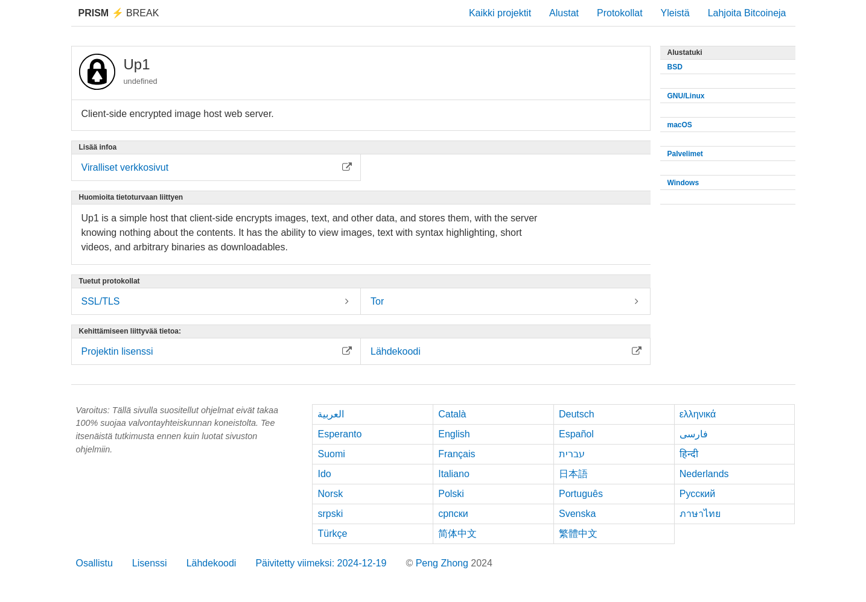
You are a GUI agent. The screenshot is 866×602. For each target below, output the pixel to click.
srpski (330, 514)
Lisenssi (149, 563)
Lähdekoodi (211, 563)
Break (118, 13)
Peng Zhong (443, 563)
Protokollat (620, 13)
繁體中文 (578, 533)
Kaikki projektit (500, 13)
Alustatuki (684, 52)
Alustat (564, 13)
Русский (697, 494)
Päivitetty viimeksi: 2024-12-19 (320, 563)
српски (453, 514)
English (454, 434)
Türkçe (332, 533)
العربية (330, 414)
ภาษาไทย (700, 514)
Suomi (331, 454)
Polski (451, 494)
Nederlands (704, 474)
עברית (572, 454)
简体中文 (457, 533)
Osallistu (94, 563)
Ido (324, 474)
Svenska (577, 514)
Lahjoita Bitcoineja (747, 13)
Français (456, 454)
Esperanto (339, 434)
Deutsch (576, 414)
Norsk (330, 494)
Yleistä (675, 13)
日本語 (573, 474)
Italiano (454, 474)
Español (576, 434)
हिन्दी (689, 454)
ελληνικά (698, 414)
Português (581, 494)
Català (452, 414)
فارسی (694, 434)
